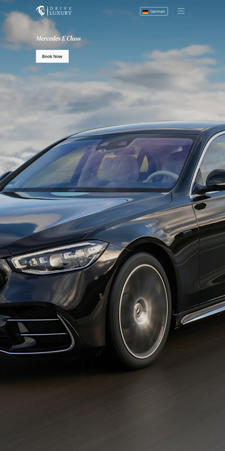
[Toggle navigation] (181, 11)
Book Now (52, 56)
